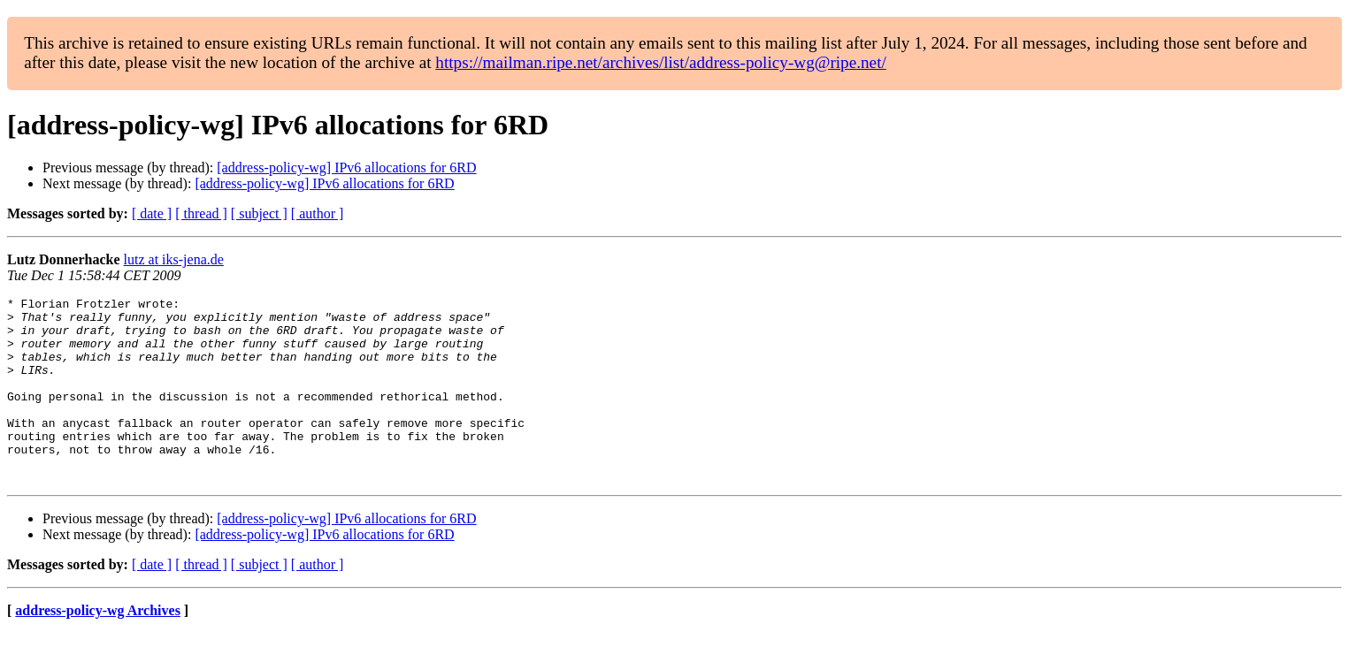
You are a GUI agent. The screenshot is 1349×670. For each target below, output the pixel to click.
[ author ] (317, 213)
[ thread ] (201, 213)
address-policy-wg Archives (97, 647)
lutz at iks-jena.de (174, 259)
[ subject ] (259, 213)
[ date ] (152, 213)
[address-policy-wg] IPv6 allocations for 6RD (346, 167)
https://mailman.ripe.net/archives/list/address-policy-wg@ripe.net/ (660, 62)
